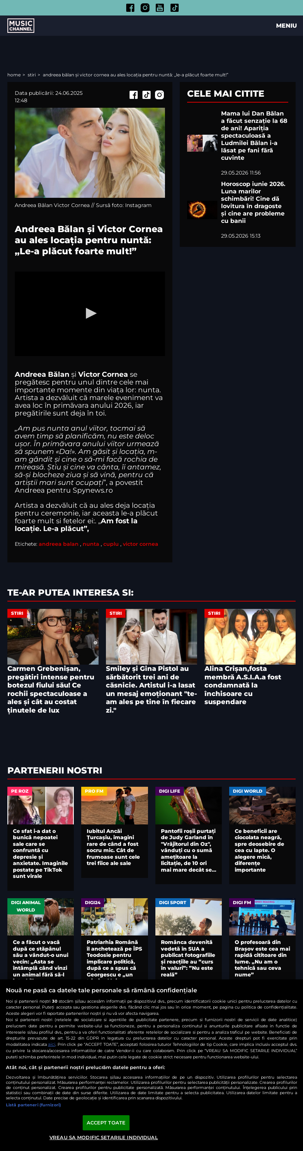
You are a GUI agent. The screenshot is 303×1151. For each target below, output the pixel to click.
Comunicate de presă (68, 1072)
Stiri (32, 74)
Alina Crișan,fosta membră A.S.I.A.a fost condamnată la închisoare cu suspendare (242, 685)
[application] (90, 314)
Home (14, 74)
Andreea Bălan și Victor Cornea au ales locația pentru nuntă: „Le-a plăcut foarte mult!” (135, 74)
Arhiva (26, 1072)
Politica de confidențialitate (189, 1072)
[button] (90, 313)
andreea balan (59, 544)
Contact (177, 1079)
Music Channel (20, 26)
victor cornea (140, 544)
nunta (91, 544)
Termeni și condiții (125, 1072)
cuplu (111, 544)
